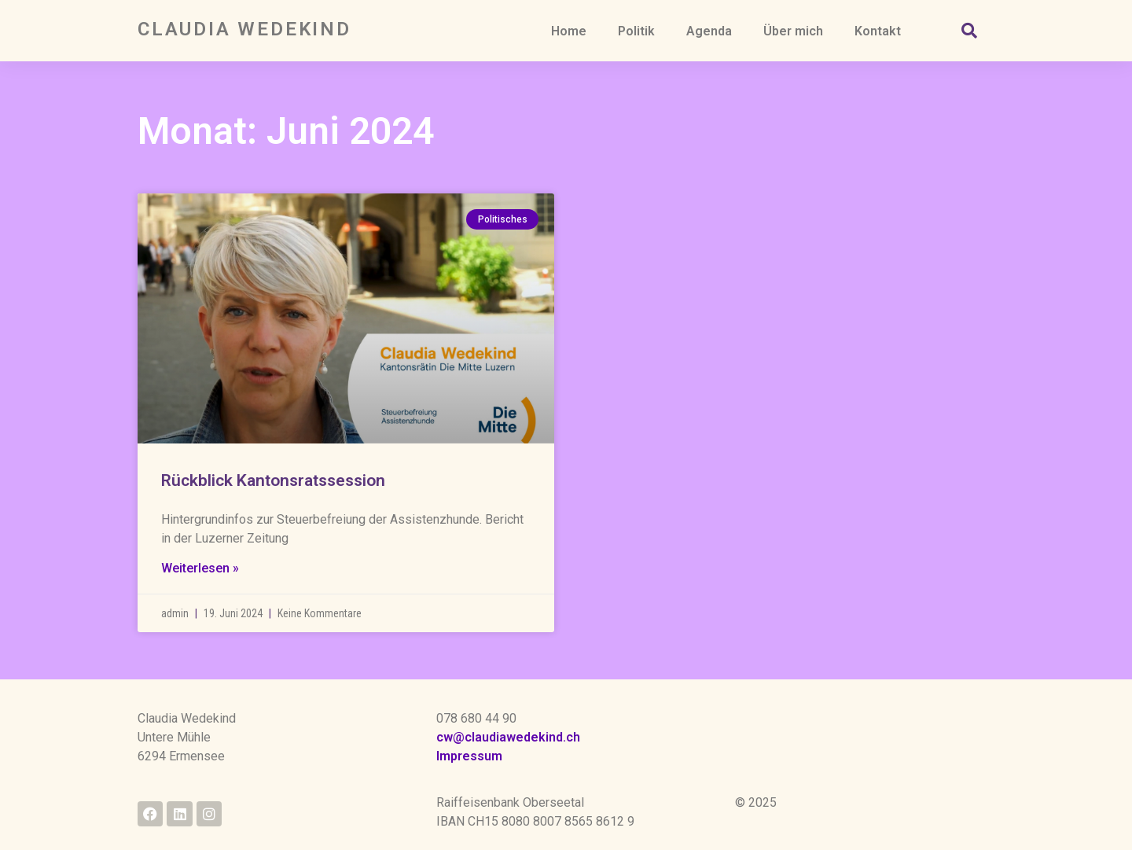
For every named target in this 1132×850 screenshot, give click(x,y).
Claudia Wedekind (244, 29)
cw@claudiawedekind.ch (508, 737)
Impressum (469, 756)
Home (568, 31)
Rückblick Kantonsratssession (273, 493)
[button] (969, 30)
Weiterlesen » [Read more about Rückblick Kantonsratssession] (200, 580)
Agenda (709, 31)
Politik (636, 31)
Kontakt (878, 31)
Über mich (793, 31)
